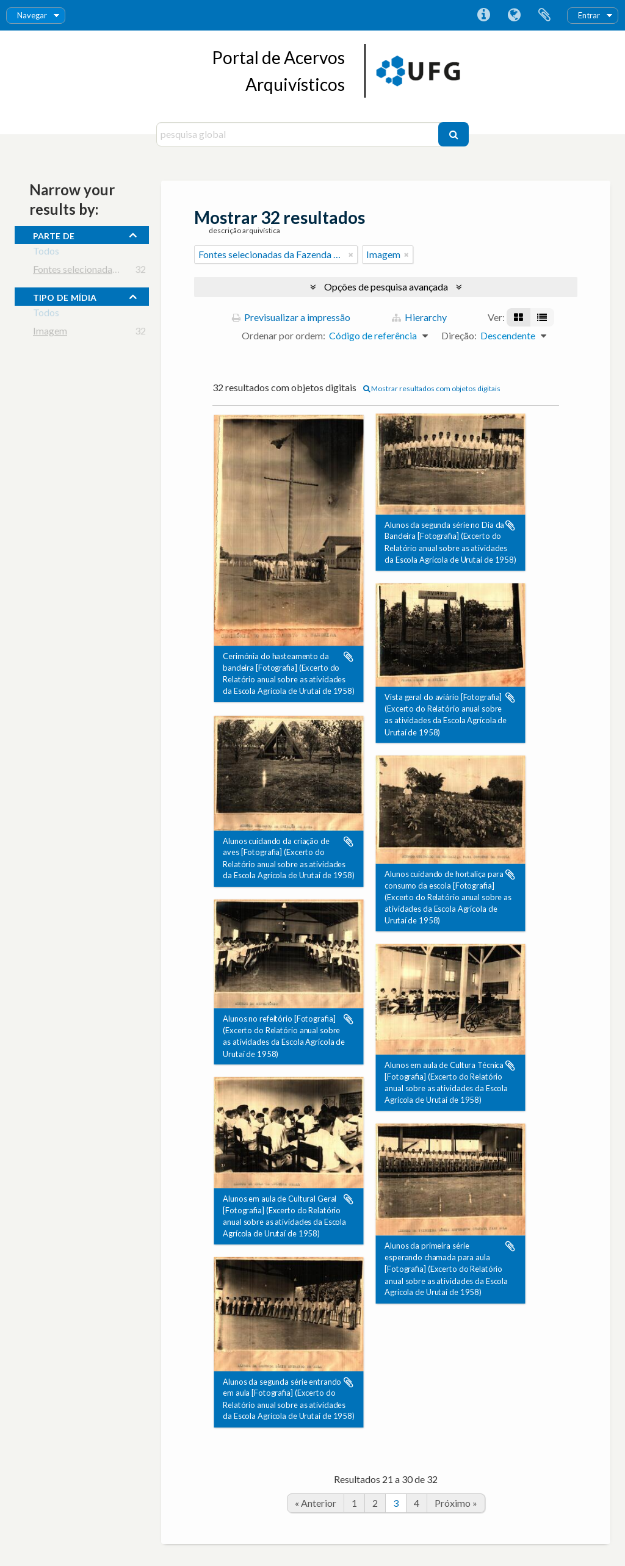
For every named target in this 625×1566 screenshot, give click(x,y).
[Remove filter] (351, 254)
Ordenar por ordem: (283, 335)
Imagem (50, 333)
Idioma (514, 15)
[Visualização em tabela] (542, 317)
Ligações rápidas (483, 15)
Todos (46, 253)
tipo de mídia (64, 296)
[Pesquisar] (453, 134)
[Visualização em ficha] (518, 317)
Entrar (589, 15)
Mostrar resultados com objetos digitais (431, 388)
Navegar (32, 15)
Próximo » (456, 1503)
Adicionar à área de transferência (348, 657)
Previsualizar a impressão (291, 317)
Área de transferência (544, 15)
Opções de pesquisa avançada (386, 286)
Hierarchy (419, 317)
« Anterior (315, 1503)
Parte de (53, 234)
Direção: (459, 335)
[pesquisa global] (298, 134)
